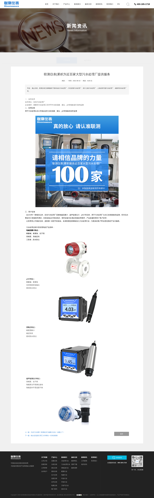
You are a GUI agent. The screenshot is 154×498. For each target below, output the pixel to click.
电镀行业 (64, 475)
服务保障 (74, 468)
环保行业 (64, 482)
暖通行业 (64, 471)
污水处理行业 (65, 464)
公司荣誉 (44, 468)
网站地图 (85, 495)
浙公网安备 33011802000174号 (66, 495)
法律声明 (92, 495)
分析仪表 (54, 464)
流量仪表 (54, 461)
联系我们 (94, 457)
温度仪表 (54, 478)
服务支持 (74, 457)
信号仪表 (54, 482)
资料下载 (74, 464)
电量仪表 (54, 485)
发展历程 (44, 464)
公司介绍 (44, 461)
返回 (121, 434)
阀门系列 (54, 489)
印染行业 (64, 478)
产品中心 (54, 457)
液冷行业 (64, 489)
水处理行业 (65, 461)
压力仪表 (54, 475)
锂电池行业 (65, 468)
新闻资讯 (84, 457)
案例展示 (64, 457)
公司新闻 (66, 55)
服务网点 (74, 461)
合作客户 (44, 471)
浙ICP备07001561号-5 (49, 495)
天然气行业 (65, 485)
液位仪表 (54, 468)
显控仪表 (54, 471)
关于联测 (44, 457)
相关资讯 (87, 55)
